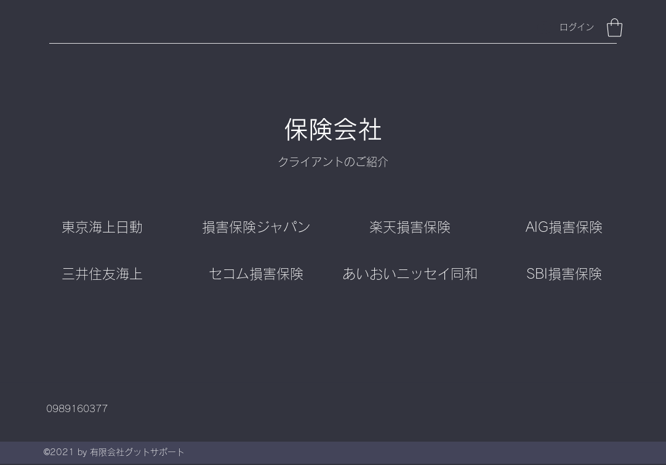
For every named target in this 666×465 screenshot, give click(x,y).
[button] (614, 27)
